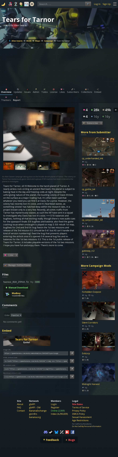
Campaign (48, 41)
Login (54, 404)
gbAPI (32, 404)
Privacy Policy (79, 410)
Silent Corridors (90, 322)
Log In (97, 4)
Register (55, 407)
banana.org (35, 417)
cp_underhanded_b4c (92, 158)
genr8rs (33, 413)
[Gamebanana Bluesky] (56, 431)
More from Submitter (96, 132)
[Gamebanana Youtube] (67, 431)
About (20, 404)
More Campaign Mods (96, 265)
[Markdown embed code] (35, 377)
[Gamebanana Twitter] (62, 431)
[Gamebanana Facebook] (72, 431)
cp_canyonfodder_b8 (92, 220)
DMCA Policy (78, 413)
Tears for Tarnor (63, 41)
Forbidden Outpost (91, 291)
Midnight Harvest (91, 384)
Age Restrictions (80, 420)
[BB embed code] (35, 369)
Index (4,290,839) (59, 413)
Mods (28, 41)
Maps (37, 41)
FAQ (19, 407)
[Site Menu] (115, 4)
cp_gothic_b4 (88, 189)
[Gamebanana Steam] (51, 431)
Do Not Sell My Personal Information (86, 426)
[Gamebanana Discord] (45, 431)
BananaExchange (38, 410)
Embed (6, 330)
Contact (21, 410)
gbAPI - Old (34, 407)
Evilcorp (86, 353)
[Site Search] (88, 4)
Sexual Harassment (82, 417)
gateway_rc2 (88, 250)
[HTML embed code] (35, 361)
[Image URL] (35, 353)
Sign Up (107, 4)
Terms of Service (80, 407)
